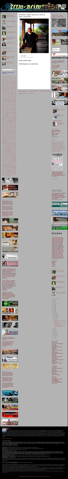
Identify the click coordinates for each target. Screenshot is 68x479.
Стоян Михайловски (11, 163)
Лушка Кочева (7, 124)
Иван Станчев (13, 112)
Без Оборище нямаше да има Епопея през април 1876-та (11, 32)
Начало (53, 140)
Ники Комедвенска (11, 136)
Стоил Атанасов (7, 161)
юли (54, 328)
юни (55, 329)
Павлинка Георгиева (5, 141)
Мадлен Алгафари (13, 125)
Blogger (48, 476)
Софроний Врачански (13, 158)
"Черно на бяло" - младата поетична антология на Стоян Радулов (58, 16)
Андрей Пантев (7, 81)
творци (7, 165)
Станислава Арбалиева (5, 160)
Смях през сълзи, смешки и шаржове (58, 147)
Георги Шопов (4, 97)
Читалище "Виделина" (6, 173)
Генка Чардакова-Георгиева (5, 94)
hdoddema (39, 476)
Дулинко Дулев (14, 105)
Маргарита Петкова (9, 127)
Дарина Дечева (6, 98)
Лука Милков (13, 123)
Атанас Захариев (11, 83)
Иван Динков (11, 111)
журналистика (4, 110)
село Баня (14, 156)
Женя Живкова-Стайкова (9, 109)
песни (5, 146)
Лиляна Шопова (5, 121)
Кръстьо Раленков (10, 119)
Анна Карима (11, 82)
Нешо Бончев (7, 136)
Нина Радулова (13, 138)
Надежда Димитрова (9, 134)
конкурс (11, 118)
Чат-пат (9, 172)
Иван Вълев (6, 111)
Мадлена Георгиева (5, 126)
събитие (3, 165)
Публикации (54, 48)
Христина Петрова (5, 169)
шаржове (15, 173)
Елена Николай (7, 107)
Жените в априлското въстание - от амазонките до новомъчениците (11, 38)
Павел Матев (14, 140)
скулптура (7, 157)
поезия (28, 57)
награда (6, 134)
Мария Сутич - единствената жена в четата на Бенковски (11, 21)
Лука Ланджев (9, 123)
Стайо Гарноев (13, 159)
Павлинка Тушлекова (13, 141)
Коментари (54, 50)
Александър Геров (13, 78)
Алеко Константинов (13, 77)
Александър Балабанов (5, 78)
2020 (54, 301)
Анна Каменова (7, 82)
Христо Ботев (11, 169)
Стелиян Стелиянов (11, 160)
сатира (7, 156)
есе (5, 109)
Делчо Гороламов (12, 98)
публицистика (10, 150)
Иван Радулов (8, 112)
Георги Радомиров (13, 96)
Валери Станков (12, 89)
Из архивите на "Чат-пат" (56, 151)
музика (3, 134)
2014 (54, 310)
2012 (54, 337)
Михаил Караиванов (13, 132)
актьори (6, 77)
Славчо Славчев (11, 157)
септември (56, 317)
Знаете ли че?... (9, 110)
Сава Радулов (4, 156)
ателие (11, 84)
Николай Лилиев (11, 137)
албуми (9, 77)
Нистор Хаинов (4, 139)
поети (3, 150)
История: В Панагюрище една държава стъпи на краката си (11, 57)
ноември (55, 314)
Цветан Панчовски (7, 171)
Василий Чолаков (7, 90)
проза (6, 150)
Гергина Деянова (8, 97)
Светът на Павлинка (56, 114)
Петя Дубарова (4, 148)
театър (10, 165)
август (55, 319)
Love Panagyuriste (9, 175)
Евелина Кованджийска (10, 106)
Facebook (5, 175)
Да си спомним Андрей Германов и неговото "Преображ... (59, 326)
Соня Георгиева (8, 158)
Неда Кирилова (7, 135)
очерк (5, 140)
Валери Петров (6, 89)
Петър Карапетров (8, 147)
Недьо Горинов (12, 135)
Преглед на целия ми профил (7, 438)
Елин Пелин (11, 107)
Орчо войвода (10, 139)
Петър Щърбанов (14, 147)
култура (6, 120)
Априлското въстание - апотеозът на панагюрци (10, 16)
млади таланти (4, 133)
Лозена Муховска (9, 122)
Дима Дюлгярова (10, 100)
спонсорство (9, 159)
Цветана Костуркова (13, 171)
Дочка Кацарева (4, 105)
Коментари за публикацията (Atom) (29, 93)
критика (7, 119)
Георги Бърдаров (4, 95)
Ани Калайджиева (12, 81)
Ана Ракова (6, 80)
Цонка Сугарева (4, 172)
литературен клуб (12, 121)
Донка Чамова (14, 104)
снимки (14, 157)
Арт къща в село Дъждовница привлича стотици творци (60, 123)
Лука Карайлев (4, 123)
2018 (54, 304)
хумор (12, 170)
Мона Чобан (9, 133)
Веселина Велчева (8, 92)
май (54, 331)
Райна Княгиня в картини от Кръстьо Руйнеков (11, 27)
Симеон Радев (4, 157)
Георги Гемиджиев (11, 95)
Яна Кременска (9, 174)
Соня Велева (4, 158)
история (6, 114)
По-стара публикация (44, 91)
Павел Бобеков (9, 140)
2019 (54, 303)
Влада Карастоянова (8, 93)
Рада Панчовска (7, 151)
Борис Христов (24, 57)
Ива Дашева (12, 110)
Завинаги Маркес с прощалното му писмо (10, 62)
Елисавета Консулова (7, 108)
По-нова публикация (23, 91)
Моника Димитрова (13, 133)
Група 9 (12, 97)
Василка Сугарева (13, 90)
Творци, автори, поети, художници (57, 143)
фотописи (31, 57)
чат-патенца (14, 172)
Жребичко (15, 109)
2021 (54, 300)
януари (55, 335)
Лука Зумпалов (14, 122)
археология (7, 83)
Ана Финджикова (11, 80)
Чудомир (12, 173)
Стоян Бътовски (4, 162)
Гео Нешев (14, 94)
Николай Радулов (7, 138)
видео (12, 92)
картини (6, 115)
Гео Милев (11, 94)
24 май (3, 77)
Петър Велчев (4, 147)
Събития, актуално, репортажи (57, 150)
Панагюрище (4, 142)
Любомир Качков (8, 125)
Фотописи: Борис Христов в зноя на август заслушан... (59, 323)
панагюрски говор (11, 142)
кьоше (9, 120)
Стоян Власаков (9, 162)
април (55, 332)
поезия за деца (13, 149)
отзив (3, 140)
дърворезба (3, 106)
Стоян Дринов (4, 163)
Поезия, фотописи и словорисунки (57, 144)
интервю (3, 114)
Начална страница (34, 91)
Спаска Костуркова (4, 159)
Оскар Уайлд (14, 139)
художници (8, 170)
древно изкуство (9, 105)
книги (3, 118)
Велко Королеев (11, 91)
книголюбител (7, 118)
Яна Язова (13, 174)
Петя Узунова (8, 148)
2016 (54, 307)
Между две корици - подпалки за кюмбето (58, 148)
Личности (4, 122)
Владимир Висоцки (13, 93)
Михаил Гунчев (7, 132)
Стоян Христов (14, 164)
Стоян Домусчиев (14, 162)
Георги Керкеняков (7, 96)
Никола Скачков (7, 137)
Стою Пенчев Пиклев (13, 161)
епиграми (11, 108)
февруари (55, 334)
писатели (12, 148)
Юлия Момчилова (4, 174)
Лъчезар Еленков (12, 124)
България (4, 88)
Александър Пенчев (5, 79)
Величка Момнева (5, 91)
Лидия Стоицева (13, 120)
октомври (55, 316)
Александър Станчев (12, 79)
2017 (54, 306)
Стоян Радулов (8, 164)
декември (55, 313)
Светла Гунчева (11, 156)
